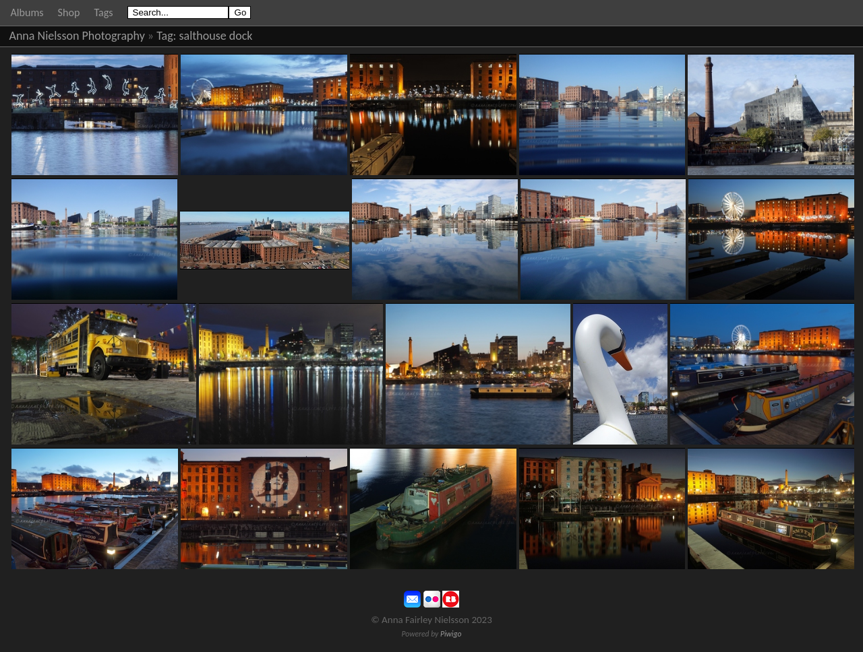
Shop (69, 12)
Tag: (166, 35)
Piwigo (451, 634)
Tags (103, 12)
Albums (27, 12)
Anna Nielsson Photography (77, 35)
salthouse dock (216, 35)
